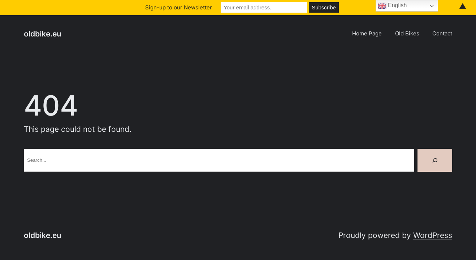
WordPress (432, 235)
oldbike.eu (42, 33)
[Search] (434, 160)
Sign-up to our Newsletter (178, 7)
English (392, 5)
